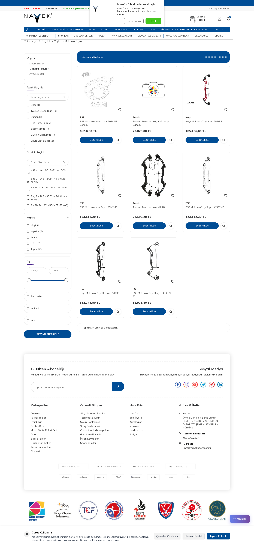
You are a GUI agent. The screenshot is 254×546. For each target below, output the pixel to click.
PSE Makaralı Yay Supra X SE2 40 (205, 207)
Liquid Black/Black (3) (40, 140)
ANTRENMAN (182, 29)
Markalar (135, 426)
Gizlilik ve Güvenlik (90, 434)
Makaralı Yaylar (39, 68)
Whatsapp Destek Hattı (76, 8)
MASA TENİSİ (58, 29)
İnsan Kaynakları (89, 438)
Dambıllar (36, 421)
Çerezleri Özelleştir (167, 536)
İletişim (133, 434)
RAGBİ (92, 29)
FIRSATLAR (52, 8)
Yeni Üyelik (136, 417)
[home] (28, 29)
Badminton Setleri (41, 442)
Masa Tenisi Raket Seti (44, 430)
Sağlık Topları (38, 438)
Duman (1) (34, 116)
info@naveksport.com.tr (197, 447)
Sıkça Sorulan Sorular (92, 413)
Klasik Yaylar (36, 63)
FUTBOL (105, 29)
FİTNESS (165, 29)
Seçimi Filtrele (47, 334)
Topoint (137, 117)
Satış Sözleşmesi (90, 426)
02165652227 (191, 437)
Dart (33, 434)
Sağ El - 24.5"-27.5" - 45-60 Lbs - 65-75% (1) (47, 180)
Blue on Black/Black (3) (41, 134)
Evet (153, 21)
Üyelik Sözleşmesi (90, 421)
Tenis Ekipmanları (41, 447)
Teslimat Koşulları (90, 417)
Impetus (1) (35, 231)
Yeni (31, 320)
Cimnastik (36, 451)
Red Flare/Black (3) (39, 122)
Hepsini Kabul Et (218, 536)
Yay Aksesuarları (122, 35)
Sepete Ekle (96, 139)
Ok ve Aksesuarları (149, 35)
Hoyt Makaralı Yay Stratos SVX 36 (99, 293)
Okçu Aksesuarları (177, 35)
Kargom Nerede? (220, 8)
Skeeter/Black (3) (38, 128)
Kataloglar (136, 421)
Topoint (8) (34, 249)
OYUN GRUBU (201, 29)
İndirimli (33, 308)
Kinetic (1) (34, 237)
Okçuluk (46, 41)
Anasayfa (31, 41)
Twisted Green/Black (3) (42, 110)
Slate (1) (33, 104)
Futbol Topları (39, 417)
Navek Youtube (32, 8)
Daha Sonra (133, 21)
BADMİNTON (76, 29)
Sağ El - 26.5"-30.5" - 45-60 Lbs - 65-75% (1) (47, 198)
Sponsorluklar (88, 442)
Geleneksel (201, 35)
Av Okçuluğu (36, 73)
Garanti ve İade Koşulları (94, 430)
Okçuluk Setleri (83, 35)
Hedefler (218, 35)
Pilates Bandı (38, 426)
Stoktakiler (35, 296)
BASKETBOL (121, 29)
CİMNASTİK (40, 29)
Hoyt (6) (33, 225)
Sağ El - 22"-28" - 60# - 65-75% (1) (46, 171)
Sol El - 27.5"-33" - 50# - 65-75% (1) (47, 189)
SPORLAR (63, 35)
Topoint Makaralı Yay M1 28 (149, 207)
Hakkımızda (136, 430)
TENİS (153, 29)
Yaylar (102, 35)
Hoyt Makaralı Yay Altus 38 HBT (204, 121)
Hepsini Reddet (193, 536)
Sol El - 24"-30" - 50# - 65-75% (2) (47, 205)
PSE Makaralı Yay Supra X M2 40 (98, 207)
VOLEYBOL (138, 29)
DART (217, 29)
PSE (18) (33, 243)
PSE (82, 117)
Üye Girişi (135, 413)
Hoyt (188, 117)
